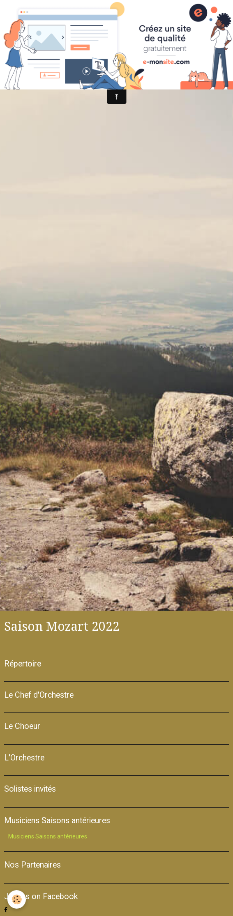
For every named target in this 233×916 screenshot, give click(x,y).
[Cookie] (16, 899)
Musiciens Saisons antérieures (47, 836)
